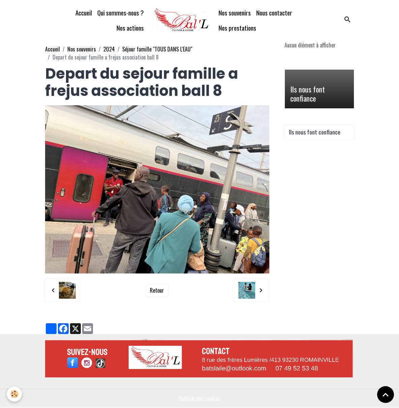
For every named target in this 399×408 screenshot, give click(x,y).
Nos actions (130, 28)
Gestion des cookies (199, 399)
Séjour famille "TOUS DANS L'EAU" (157, 49)
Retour (157, 290)
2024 (109, 49)
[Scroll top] (385, 394)
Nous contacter (274, 12)
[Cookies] (14, 394)
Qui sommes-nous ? (120, 12)
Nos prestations (237, 28)
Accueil (83, 12)
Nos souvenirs (235, 12)
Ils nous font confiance (307, 94)
